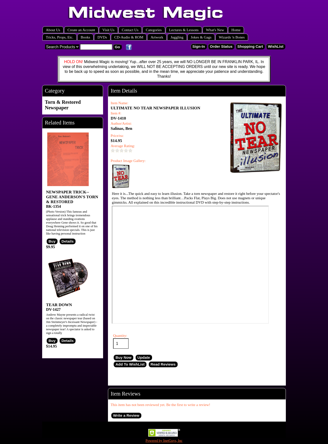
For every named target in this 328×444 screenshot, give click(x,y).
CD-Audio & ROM (128, 37)
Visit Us (108, 30)
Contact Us (130, 30)
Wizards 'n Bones (232, 37)
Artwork (157, 37)
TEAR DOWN (59, 304)
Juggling (177, 37)
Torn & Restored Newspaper (63, 104)
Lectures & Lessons (184, 30)
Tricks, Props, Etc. (59, 37)
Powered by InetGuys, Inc (164, 441)
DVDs (102, 37)
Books (85, 37)
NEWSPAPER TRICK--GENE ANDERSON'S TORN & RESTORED (72, 197)
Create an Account (81, 30)
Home (236, 30)
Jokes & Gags (201, 37)
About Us (53, 30)
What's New (215, 30)
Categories (154, 30)
